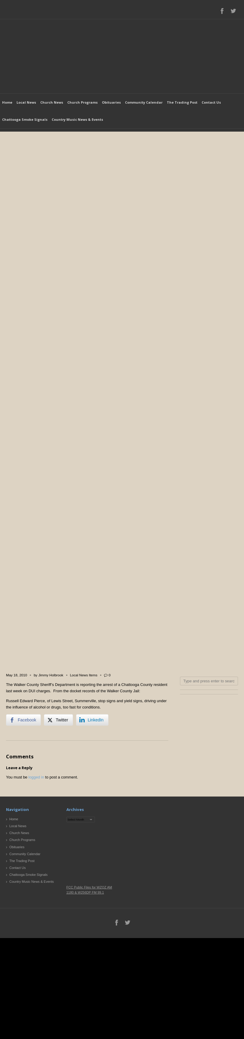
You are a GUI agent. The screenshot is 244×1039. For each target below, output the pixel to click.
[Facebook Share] (23, 720)
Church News (51, 102)
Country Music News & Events (77, 119)
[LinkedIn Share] (92, 720)
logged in (36, 777)
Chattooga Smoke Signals (24, 119)
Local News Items (83, 675)
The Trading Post (182, 102)
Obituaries (111, 102)
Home (7, 102)
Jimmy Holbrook (50, 675)
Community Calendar (144, 102)
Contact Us (211, 102)
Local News (26, 102)
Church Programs (82, 102)
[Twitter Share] (58, 720)
